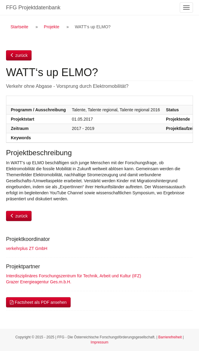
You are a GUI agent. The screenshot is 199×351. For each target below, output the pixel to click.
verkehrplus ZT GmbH (26, 248)
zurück (19, 55)
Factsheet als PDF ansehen (38, 302)
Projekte (51, 26)
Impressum (100, 342)
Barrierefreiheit (170, 337)
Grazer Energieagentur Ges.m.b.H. (38, 281)
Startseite (19, 26)
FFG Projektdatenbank (33, 8)
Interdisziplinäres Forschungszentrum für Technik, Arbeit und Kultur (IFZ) (73, 275)
